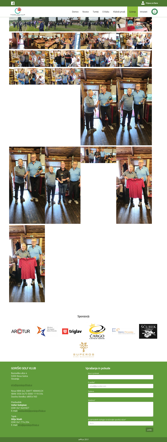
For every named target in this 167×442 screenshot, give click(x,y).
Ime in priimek (93, 373)
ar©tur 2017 (83, 439)
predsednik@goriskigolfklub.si (32, 410)
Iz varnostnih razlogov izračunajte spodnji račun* (107, 420)
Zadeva (91, 391)
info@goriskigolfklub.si (21, 385)
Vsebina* (91, 400)
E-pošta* (91, 382)
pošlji (149, 429)
